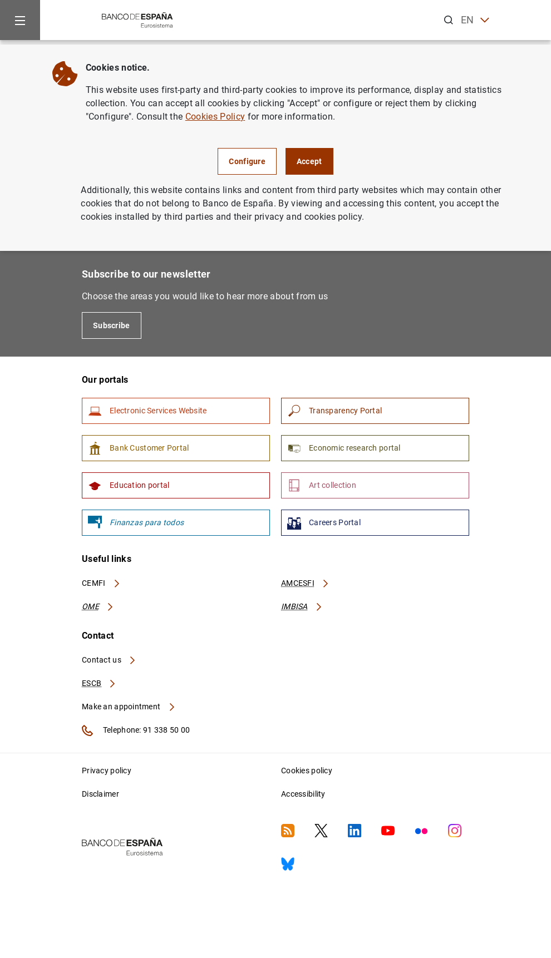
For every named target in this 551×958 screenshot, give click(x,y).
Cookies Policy (215, 116)
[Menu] (20, 20)
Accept (309, 161)
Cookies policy (306, 770)
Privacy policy (106, 770)
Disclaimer (100, 793)
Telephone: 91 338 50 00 (136, 730)
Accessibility (303, 793)
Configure (247, 161)
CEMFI (101, 583)
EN (475, 20)
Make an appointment (129, 706)
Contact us (109, 659)
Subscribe (111, 325)
